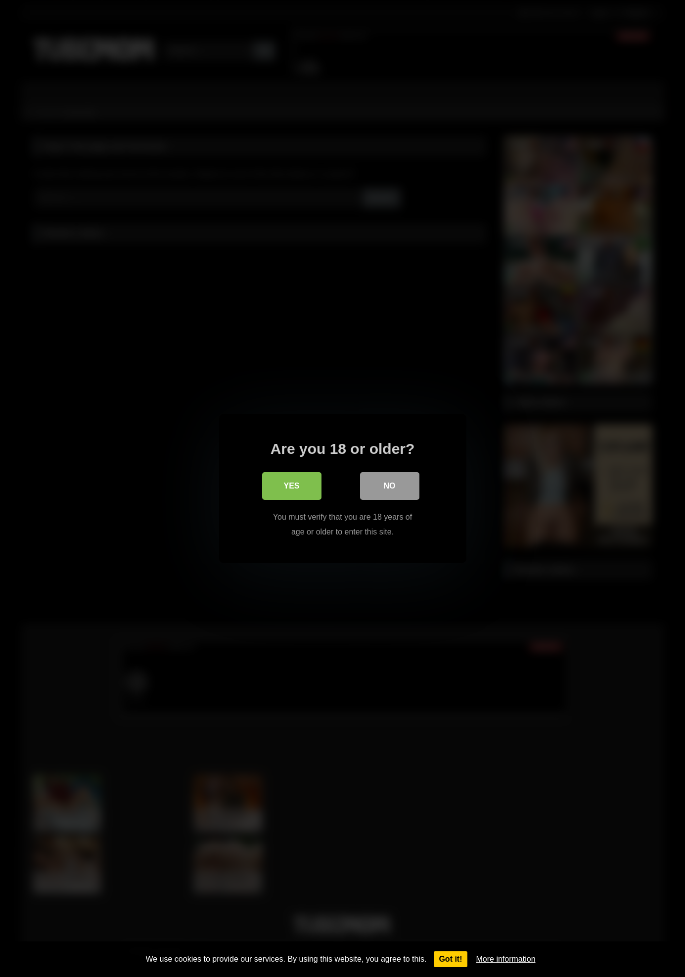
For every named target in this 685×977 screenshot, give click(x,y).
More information (506, 959)
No (390, 486)
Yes (291, 486)
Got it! (450, 959)
